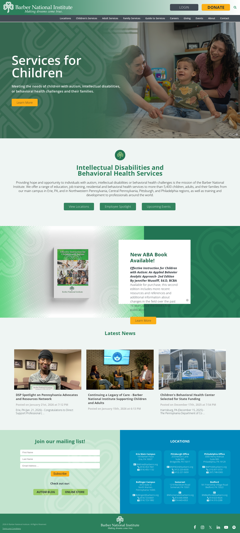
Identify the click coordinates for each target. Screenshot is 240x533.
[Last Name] (60, 459)
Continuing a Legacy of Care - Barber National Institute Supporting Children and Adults (120, 369)
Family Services (131, 18)
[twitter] (211, 527)
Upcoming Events (158, 206)
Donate (216, 7)
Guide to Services (155, 18)
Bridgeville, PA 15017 (180, 461)
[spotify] (234, 527)
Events (199, 18)
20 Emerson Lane (180, 456)
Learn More (25, 102)
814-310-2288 (215, 500)
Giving (187, 18)
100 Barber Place (145, 456)
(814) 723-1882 (147, 500)
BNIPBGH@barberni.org (181, 466)
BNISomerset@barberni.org (180, 495)
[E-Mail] (60, 465)
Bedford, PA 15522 (215, 487)
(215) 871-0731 (216, 469)
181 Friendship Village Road (214, 484)
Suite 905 (180, 459)
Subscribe (60, 473)
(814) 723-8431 (147, 497)
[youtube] (226, 527)
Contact (224, 18)
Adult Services (110, 18)
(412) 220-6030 (181, 469)
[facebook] (196, 527)
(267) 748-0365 (216, 472)
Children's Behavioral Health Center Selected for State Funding (192, 369)
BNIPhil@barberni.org (216, 466)
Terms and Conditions (11, 528)
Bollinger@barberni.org (147, 495)
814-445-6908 (181, 497)
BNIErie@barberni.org (147, 464)
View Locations (79, 206)
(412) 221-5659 (181, 472)
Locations (65, 18)
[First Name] (60, 452)
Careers (174, 18)
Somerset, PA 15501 (180, 487)
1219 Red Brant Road (180, 484)
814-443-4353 (181, 500)
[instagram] (204, 527)
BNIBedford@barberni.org (215, 495)
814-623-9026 (215, 497)
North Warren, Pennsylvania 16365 (145, 488)
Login (184, 7)
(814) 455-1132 (147, 469)
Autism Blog (46, 492)
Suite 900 (214, 459)
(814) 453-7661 (147, 466)
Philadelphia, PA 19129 (214, 461)
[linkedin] (219, 527)
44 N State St (146, 484)
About (211, 18)
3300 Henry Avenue (214, 456)
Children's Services (86, 18)
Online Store (74, 492)
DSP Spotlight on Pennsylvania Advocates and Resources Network (47, 369)
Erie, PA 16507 (145, 459)
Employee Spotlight (118, 206)
